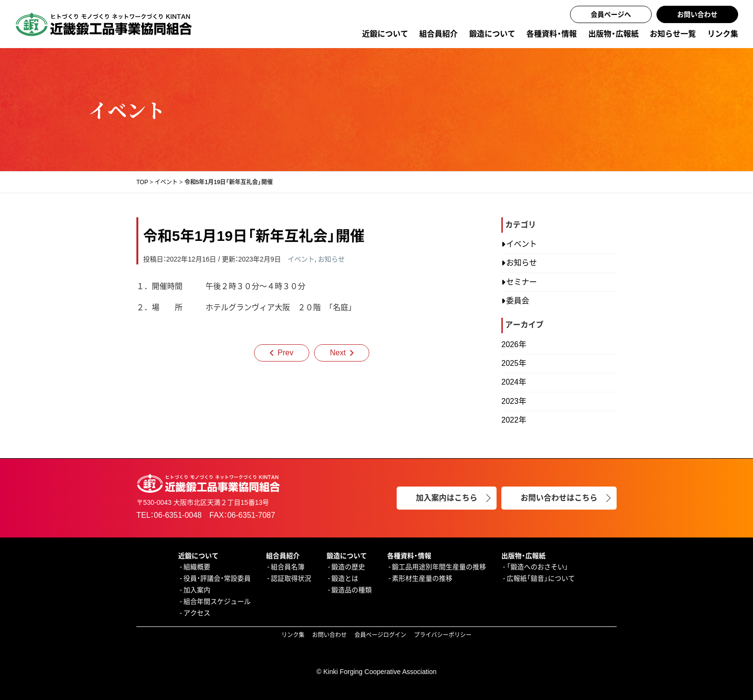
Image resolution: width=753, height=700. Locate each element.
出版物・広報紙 (613, 34)
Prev (285, 353)
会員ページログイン (380, 635)
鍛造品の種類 (351, 590)
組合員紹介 (438, 34)
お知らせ (331, 259)
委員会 (517, 301)
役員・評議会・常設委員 (217, 578)
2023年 (513, 401)
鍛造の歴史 (348, 567)
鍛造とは (344, 578)
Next (338, 353)
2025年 (513, 363)
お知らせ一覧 (673, 34)
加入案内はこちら (446, 498)
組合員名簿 (287, 567)
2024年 (513, 382)
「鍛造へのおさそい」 (537, 567)
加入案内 (196, 590)
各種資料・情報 (551, 34)
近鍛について (385, 34)
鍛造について (492, 34)
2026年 (513, 344)
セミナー (521, 282)
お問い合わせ (697, 14)
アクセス (196, 613)
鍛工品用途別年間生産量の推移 (439, 567)
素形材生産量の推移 (422, 578)
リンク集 (722, 34)
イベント (301, 259)
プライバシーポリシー (443, 635)
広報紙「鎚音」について (541, 578)
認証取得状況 (291, 578)
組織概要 (196, 567)
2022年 (513, 420)
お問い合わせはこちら (559, 498)
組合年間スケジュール (217, 601)
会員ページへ (611, 14)
